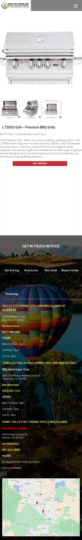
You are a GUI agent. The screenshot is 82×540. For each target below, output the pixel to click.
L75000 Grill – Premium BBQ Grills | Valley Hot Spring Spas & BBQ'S (15, 5)
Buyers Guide (70, 270)
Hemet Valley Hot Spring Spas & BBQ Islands (35, 422)
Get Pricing (40, 163)
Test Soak (50, 270)
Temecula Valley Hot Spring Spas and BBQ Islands (39, 363)
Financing (12, 294)
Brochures (31, 270)
